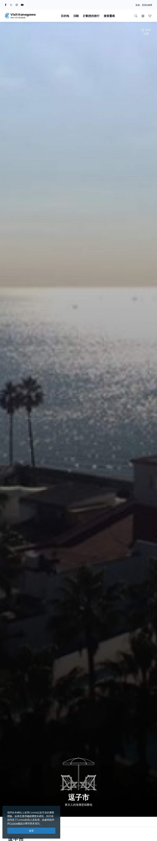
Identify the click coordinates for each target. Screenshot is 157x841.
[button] (143, 16)
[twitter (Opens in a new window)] (11, 5)
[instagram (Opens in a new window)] (17, 5)
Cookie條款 (16, 823)
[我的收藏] (149, 16)
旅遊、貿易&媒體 (144, 4)
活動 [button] (76, 16)
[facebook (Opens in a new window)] (5, 5)
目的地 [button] (65, 16)
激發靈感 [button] (109, 16)
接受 (31, 830)
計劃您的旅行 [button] (91, 16)
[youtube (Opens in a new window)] (22, 5)
